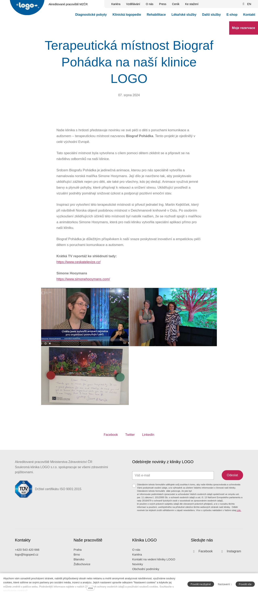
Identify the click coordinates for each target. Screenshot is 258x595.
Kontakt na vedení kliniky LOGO (153, 562)
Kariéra (137, 557)
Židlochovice (82, 567)
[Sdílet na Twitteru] (130, 437)
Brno (77, 557)
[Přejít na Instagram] (230, 555)
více (90, 588)
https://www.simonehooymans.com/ (83, 282)
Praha (78, 553)
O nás (136, 553)
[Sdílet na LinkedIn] (148, 437)
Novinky (137, 567)
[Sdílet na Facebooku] (111, 437)
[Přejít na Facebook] (202, 555)
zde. (238, 513)
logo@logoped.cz (26, 557)
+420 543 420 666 (27, 553)
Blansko (79, 562)
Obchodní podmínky (145, 572)
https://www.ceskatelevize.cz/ (78, 265)
